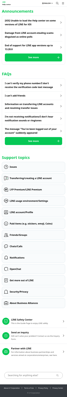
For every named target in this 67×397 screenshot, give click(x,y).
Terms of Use (29, 388)
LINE (4, 2)
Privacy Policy (43, 388)
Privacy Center (57, 388)
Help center (6, 4)
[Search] (57, 3)
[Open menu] (63, 3)
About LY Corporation (12, 388)
